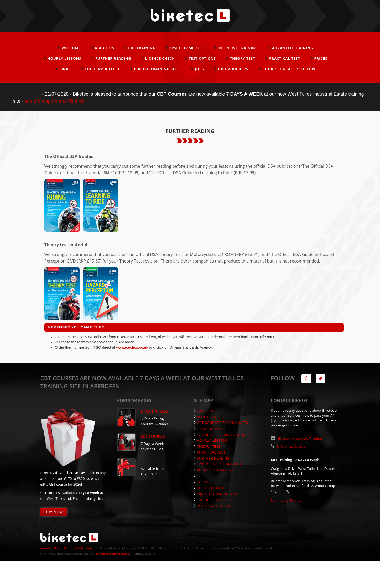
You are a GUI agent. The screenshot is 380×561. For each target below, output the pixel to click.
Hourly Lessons (64, 58)
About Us (104, 47)
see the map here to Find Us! (55, 101)
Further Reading (113, 58)
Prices (320, 58)
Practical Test (284, 58)
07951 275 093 (291, 446)
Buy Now (54, 512)
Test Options (202, 58)
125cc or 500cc (209, 429)
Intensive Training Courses (222, 435)
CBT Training (141, 47)
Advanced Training (292, 47)
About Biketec (209, 417)
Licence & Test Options (217, 464)
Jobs (199, 68)
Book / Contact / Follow (288, 68)
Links (65, 68)
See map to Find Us (286, 500)
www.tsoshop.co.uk (132, 347)
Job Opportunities (213, 500)
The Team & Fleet (102, 68)
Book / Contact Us (213, 506)
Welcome (71, 47)
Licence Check (160, 58)
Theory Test (242, 58)
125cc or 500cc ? (187, 47)
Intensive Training (238, 47)
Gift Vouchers (233, 68)
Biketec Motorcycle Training (300, 438)
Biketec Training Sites (157, 68)
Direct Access (154, 411)
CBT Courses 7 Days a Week (221, 423)
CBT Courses (153, 436)
